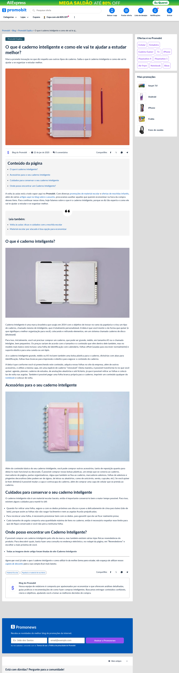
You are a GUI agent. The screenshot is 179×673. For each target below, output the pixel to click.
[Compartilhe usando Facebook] (110, 147)
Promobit (6, 25)
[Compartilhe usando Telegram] (127, 147)
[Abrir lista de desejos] (141, 12)
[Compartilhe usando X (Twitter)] (116, 147)
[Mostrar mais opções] (74, 17)
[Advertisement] (67, 604)
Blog (14, 25)
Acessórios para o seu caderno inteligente (30, 169)
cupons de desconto (14, 558)
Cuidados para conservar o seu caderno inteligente (34, 175)
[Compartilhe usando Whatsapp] (121, 147)
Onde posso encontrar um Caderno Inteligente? (33, 180)
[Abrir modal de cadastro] (169, 12)
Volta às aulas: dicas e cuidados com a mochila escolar (36, 219)
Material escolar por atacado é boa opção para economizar (38, 223)
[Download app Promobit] (112, 12)
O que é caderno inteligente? (24, 164)
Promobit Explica (25, 25)
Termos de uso (42, 640)
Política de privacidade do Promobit (62, 640)
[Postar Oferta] (126, 12)
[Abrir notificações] (155, 12)
